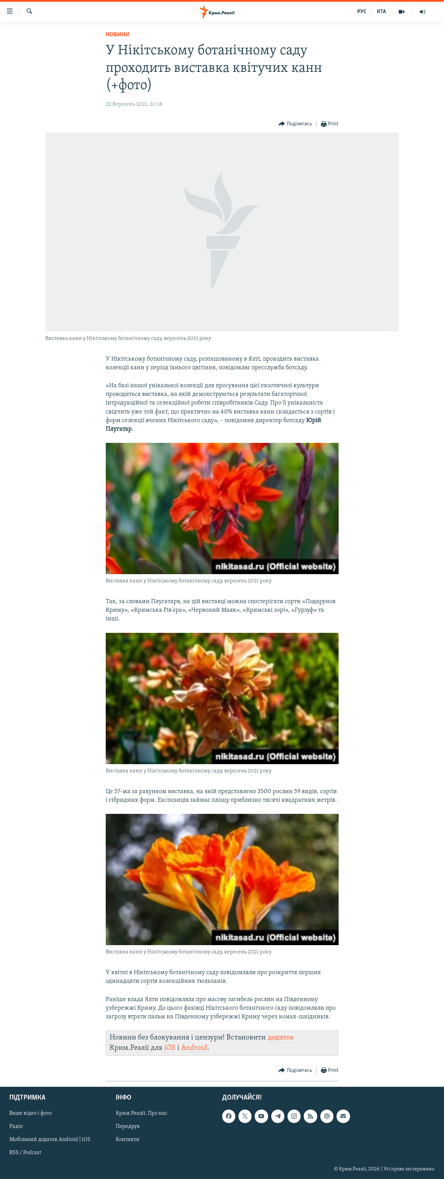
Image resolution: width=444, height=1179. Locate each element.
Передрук (128, 1126)
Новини (117, 34)
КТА (381, 12)
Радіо (16, 1126)
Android (194, 1048)
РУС (362, 12)
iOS (170, 1048)
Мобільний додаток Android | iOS (50, 1139)
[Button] (295, 124)
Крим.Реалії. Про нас (141, 1113)
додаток (280, 1037)
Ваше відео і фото (30, 1113)
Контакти (128, 1139)
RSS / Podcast (25, 1153)
